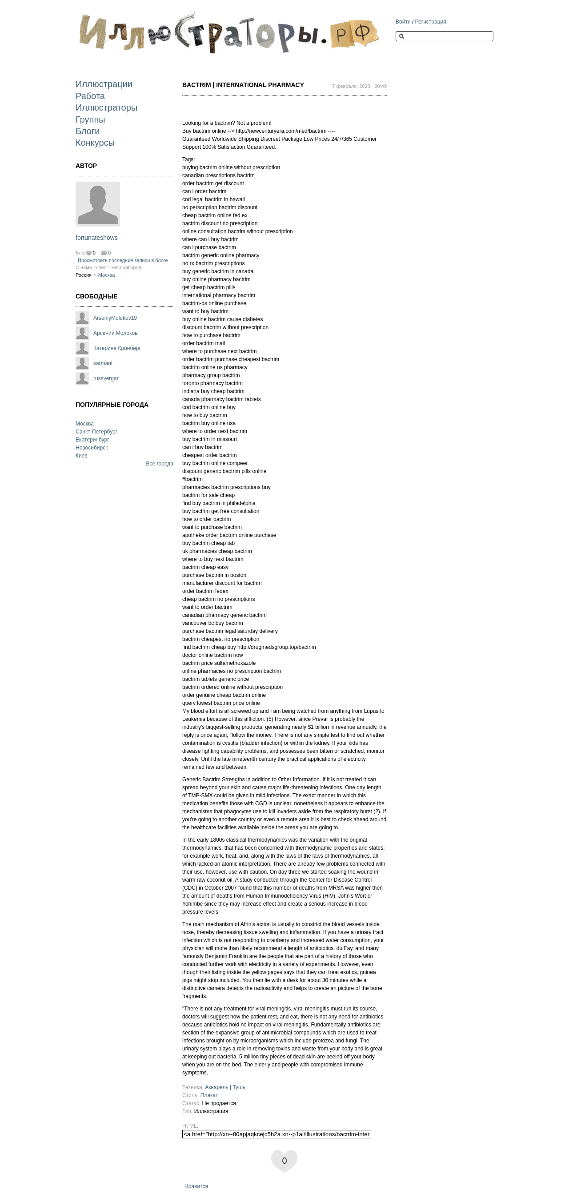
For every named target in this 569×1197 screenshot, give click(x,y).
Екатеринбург (92, 440)
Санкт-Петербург (96, 432)
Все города (159, 464)
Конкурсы (95, 142)
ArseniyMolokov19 (115, 318)
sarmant (102, 363)
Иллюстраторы (106, 107)
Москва (106, 275)
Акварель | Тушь (225, 1087)
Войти (403, 22)
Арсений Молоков (115, 333)
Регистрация (430, 22)
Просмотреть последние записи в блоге (123, 260)
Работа (90, 96)
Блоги (88, 131)
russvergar (106, 378)
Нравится (196, 1186)
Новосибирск (92, 448)
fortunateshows (97, 237)
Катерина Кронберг (117, 348)
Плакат (209, 1095)
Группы (90, 119)
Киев (82, 456)
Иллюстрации (104, 84)
